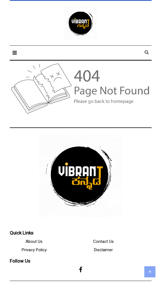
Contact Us (103, 241)
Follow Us (20, 261)
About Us (34, 241)
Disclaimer (103, 249)
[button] (15, 53)
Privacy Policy (34, 249)
